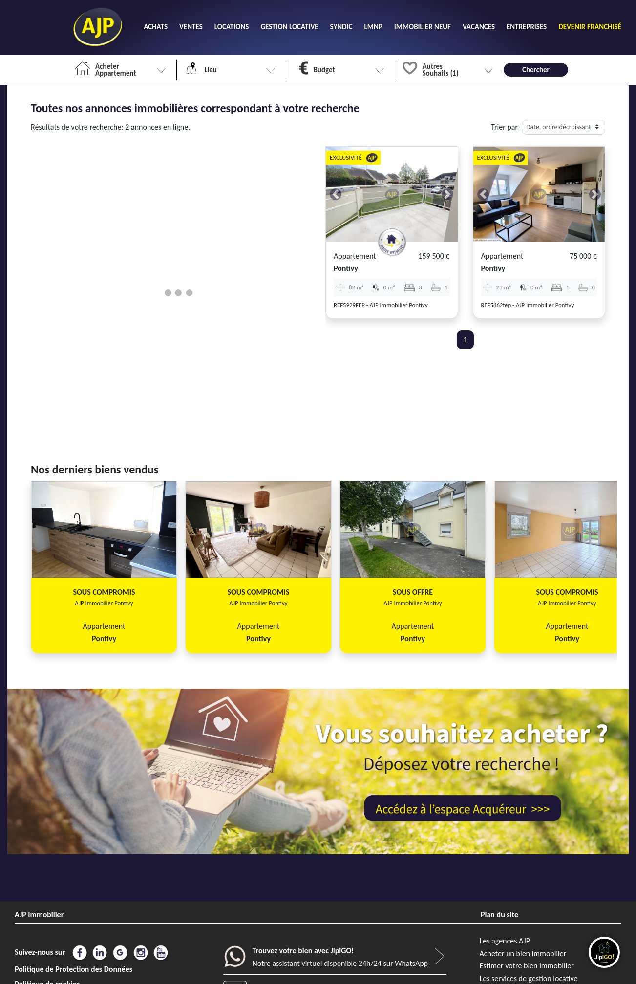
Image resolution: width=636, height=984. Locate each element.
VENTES (191, 26)
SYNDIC (341, 26)
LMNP (373, 26)
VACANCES (479, 26)
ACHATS (156, 26)
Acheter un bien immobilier (523, 953)
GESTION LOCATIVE (289, 26)
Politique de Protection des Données (73, 969)
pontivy (346, 268)
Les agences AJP (505, 940)
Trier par (504, 127)
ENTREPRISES (527, 26)
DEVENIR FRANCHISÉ (589, 26)
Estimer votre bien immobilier (527, 965)
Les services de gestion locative (529, 978)
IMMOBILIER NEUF (422, 26)
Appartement (355, 256)
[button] (335, 194)
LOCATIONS (231, 26)
